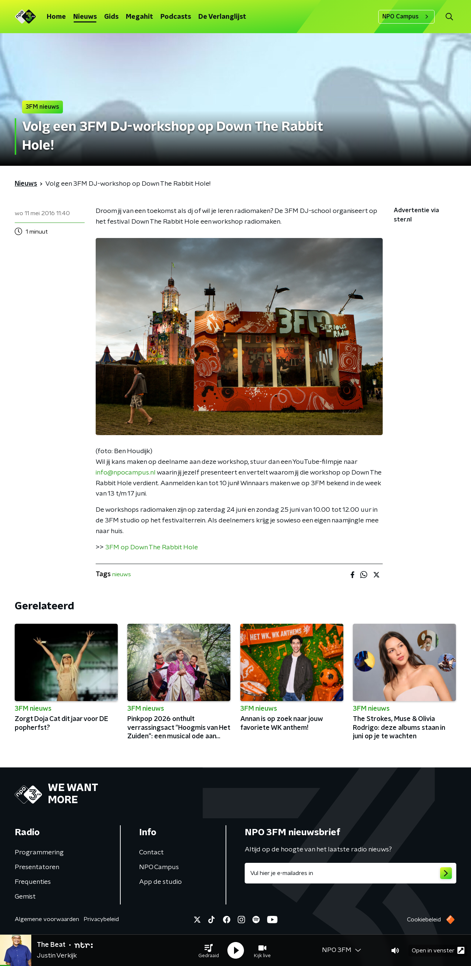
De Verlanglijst (222, 17)
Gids (111, 17)
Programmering (39, 852)
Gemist (25, 896)
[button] (208, 950)
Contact (151, 852)
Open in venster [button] (438, 950)
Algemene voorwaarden (47, 919)
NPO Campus (406, 16)
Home (56, 17)
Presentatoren (37, 867)
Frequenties (33, 882)
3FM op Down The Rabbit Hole (151, 547)
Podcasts (175, 17)
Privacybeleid (101, 919)
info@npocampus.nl (126, 472)
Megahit (139, 17)
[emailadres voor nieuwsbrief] (350, 873)
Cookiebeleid (424, 920)
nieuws (121, 574)
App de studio (160, 882)
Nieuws (85, 17)
